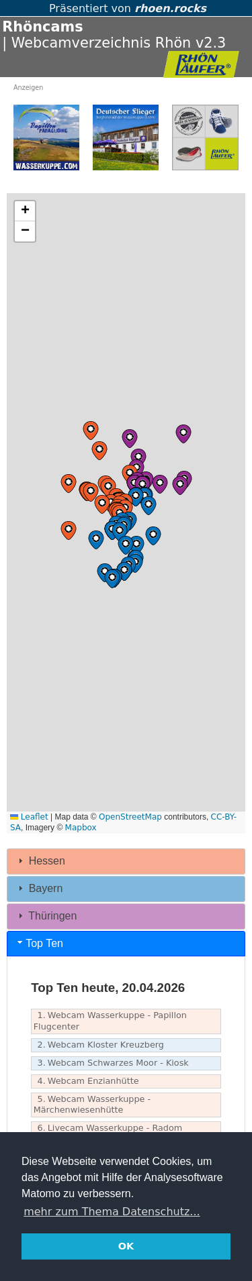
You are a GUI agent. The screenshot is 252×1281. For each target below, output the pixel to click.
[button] (108, 487)
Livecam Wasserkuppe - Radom (108, 1128)
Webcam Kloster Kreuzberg (99, 1045)
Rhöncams (42, 27)
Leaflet (29, 817)
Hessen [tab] (40, 861)
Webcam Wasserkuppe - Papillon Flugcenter (110, 1021)
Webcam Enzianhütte (86, 1081)
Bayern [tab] (38, 888)
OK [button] (126, 1246)
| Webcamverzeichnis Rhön (96, 43)
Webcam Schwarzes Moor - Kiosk (111, 1063)
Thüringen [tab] (46, 916)
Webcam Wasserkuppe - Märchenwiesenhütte (92, 1104)
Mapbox (81, 827)
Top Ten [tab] (39, 942)
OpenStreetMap (130, 817)
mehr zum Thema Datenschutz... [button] (112, 1211)
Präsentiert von (126, 8)
